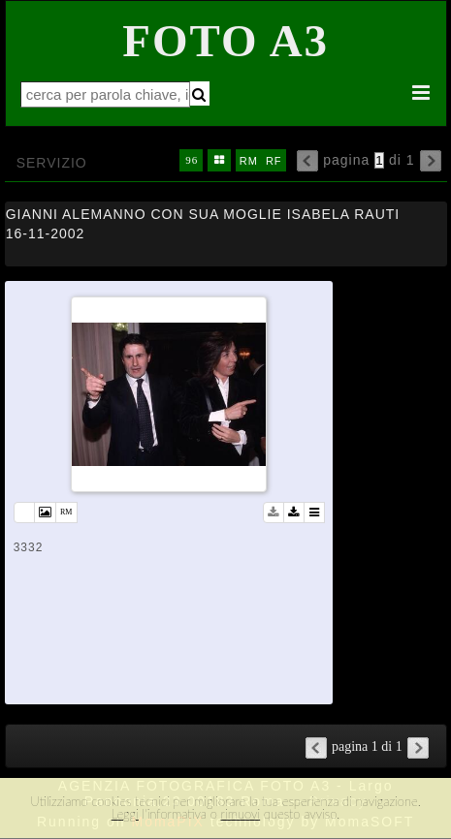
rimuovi (241, 814)
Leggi (125, 814)
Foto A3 (225, 41)
